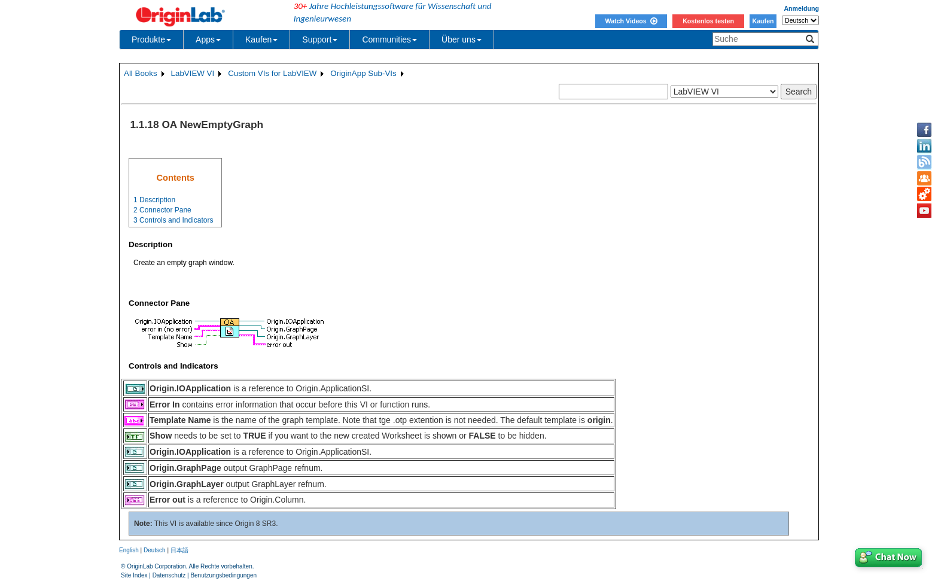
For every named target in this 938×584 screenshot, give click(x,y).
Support (319, 39)
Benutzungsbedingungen (223, 575)
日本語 (179, 550)
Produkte (151, 39)
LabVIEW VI (193, 73)
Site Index (134, 575)
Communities (389, 39)
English (129, 550)
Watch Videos (631, 21)
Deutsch (155, 550)
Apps (208, 39)
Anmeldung (801, 8)
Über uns (461, 39)
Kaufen (762, 21)
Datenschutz (169, 575)
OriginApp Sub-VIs (363, 73)
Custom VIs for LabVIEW (272, 73)
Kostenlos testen (708, 21)
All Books (140, 73)
